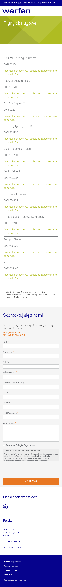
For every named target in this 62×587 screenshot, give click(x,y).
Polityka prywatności (12, 562)
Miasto (6, 403)
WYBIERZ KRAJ (31, 3)
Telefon (6, 362)
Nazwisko (7, 352)
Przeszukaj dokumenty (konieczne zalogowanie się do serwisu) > (30, 73)
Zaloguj (46, 3)
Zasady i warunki (11, 566)
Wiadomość (9, 423)
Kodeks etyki (9, 575)
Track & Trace (11, 2)
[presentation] (22, 469)
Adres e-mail (9, 372)
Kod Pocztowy (10, 413)
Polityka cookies (10, 570)
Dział (5, 393)
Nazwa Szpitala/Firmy (13, 383)
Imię (5, 342)
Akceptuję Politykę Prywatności (21, 445)
